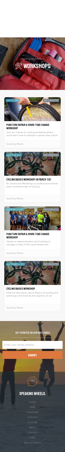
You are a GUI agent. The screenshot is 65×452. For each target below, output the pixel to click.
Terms (32, 438)
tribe (32, 407)
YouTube (32, 422)
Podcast (32, 417)
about (32, 428)
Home (32, 402)
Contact (32, 433)
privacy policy (32, 443)
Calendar (32, 412)
